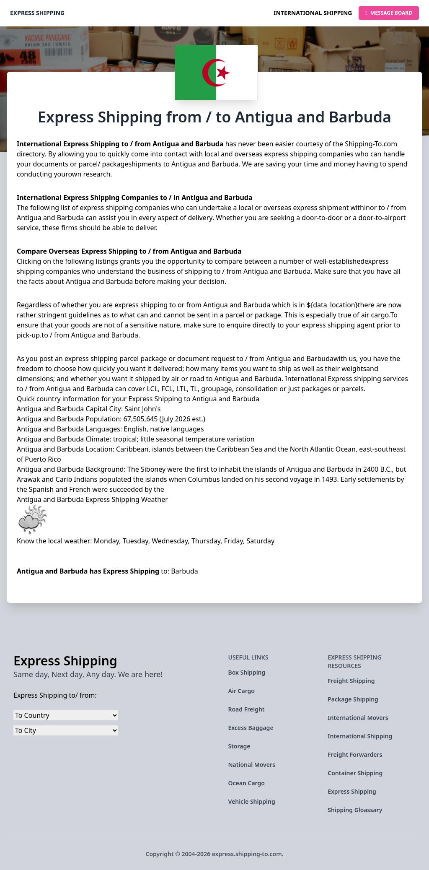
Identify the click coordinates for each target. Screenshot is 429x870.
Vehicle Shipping (251, 801)
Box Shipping (246, 672)
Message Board (388, 12)
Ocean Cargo (246, 783)
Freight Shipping (351, 681)
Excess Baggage (250, 728)
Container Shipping (355, 773)
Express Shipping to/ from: (55, 695)
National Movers (251, 765)
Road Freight (246, 709)
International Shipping (313, 13)
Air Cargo (241, 691)
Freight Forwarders (355, 754)
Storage (239, 746)
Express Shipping (37, 13)
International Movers (358, 718)
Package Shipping (353, 699)
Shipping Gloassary (355, 810)
